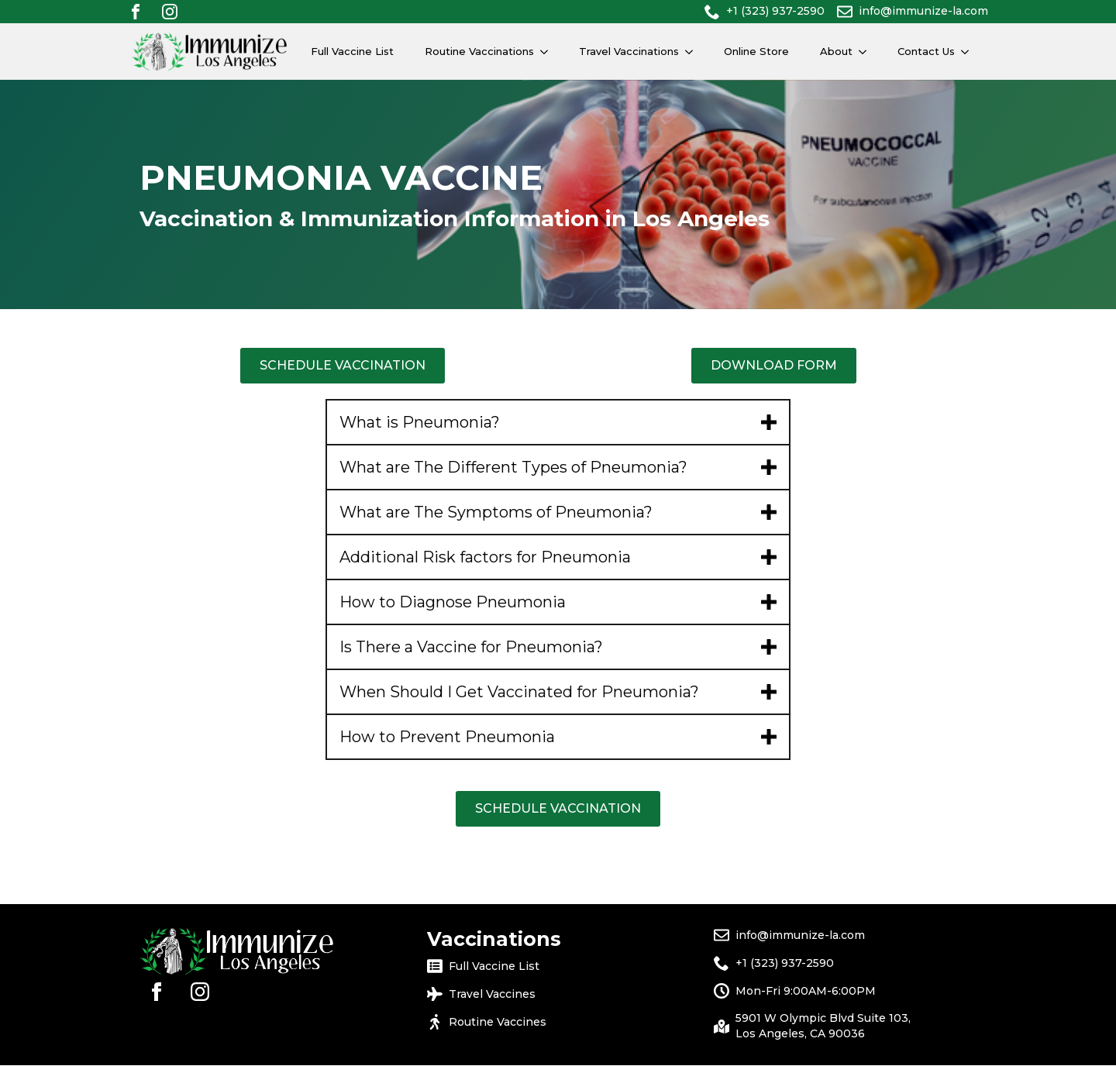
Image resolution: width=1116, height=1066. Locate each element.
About (836, 51)
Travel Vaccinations (629, 51)
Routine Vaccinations (479, 51)
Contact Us (926, 51)
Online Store (756, 51)
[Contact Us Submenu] (969, 51)
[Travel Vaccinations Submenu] (693, 51)
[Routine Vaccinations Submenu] (548, 51)
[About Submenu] (867, 51)
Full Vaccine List (352, 51)
